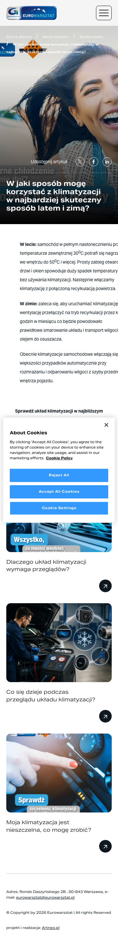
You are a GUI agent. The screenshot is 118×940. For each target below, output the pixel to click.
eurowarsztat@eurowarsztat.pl (45, 897)
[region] (59, 470)
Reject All (59, 475)
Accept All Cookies (59, 491)
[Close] (106, 425)
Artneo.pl (50, 927)
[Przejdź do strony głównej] (31, 13)
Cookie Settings (59, 508)
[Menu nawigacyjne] (104, 13)
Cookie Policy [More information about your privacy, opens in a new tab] (59, 458)
